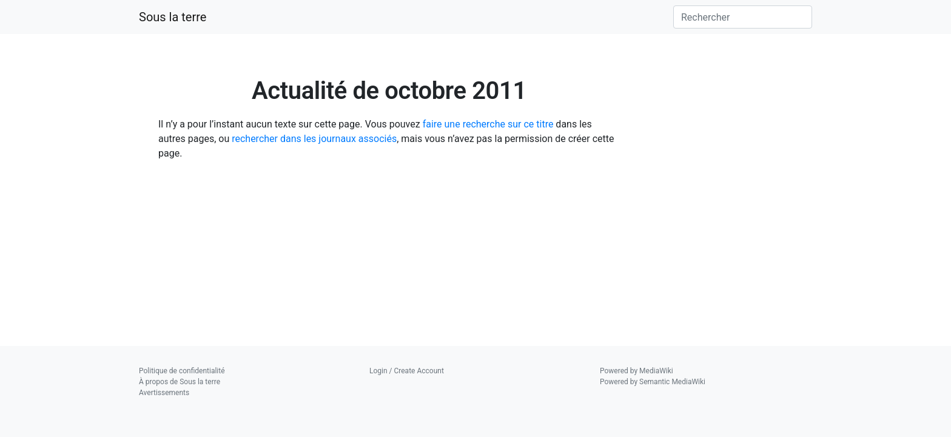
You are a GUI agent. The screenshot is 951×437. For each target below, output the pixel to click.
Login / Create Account (406, 371)
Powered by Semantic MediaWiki (652, 382)
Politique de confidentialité (182, 371)
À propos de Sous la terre (179, 382)
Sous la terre (172, 17)
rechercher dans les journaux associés (314, 138)
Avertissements (164, 392)
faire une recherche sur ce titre (488, 124)
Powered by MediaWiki (636, 371)
